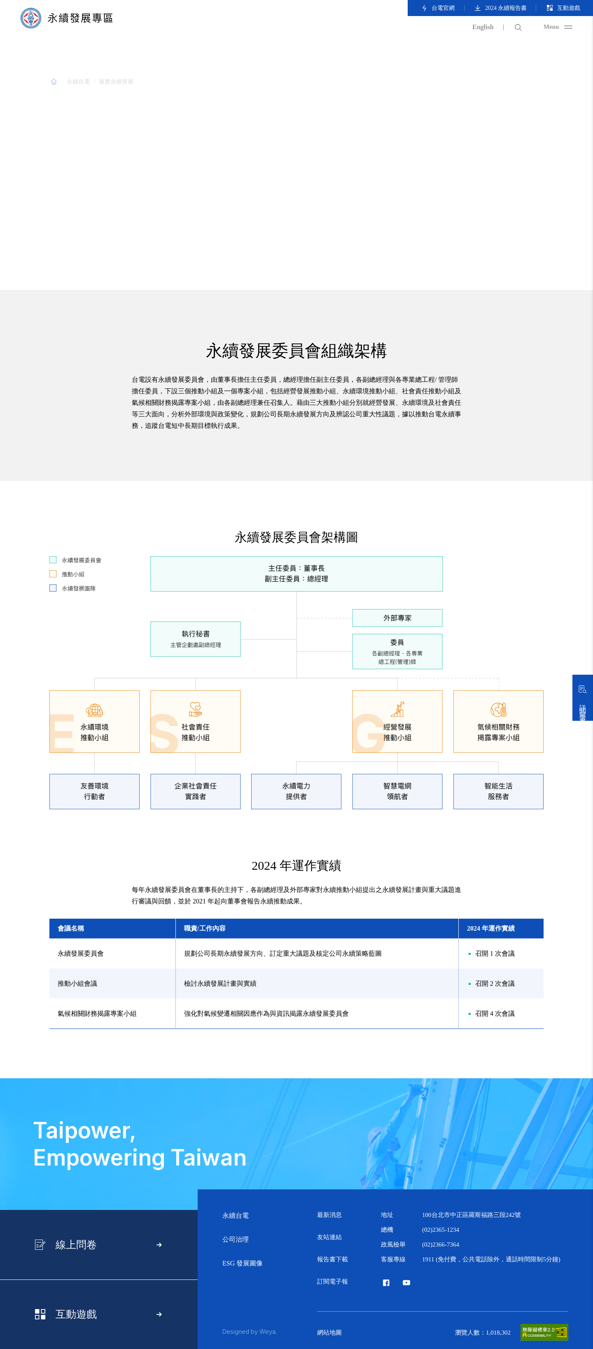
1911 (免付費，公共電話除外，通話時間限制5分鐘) (491, 1259)
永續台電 (235, 1215)
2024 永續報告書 (500, 8)
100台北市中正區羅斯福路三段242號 (471, 1215)
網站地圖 (329, 1332)
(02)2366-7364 (440, 1244)
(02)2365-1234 (440, 1229)
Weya (267, 1331)
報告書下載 (332, 1259)
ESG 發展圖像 (242, 1263)
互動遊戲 (563, 8)
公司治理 (235, 1239)
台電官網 (437, 8)
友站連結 (329, 1237)
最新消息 (329, 1215)
